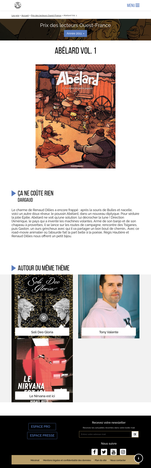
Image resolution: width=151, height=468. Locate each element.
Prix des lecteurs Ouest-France (46, 15)
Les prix (15, 15)
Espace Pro (42, 426)
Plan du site (100, 460)
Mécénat (35, 460)
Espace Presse (42, 435)
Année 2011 (75, 33)
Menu (133, 5)
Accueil (25, 15)
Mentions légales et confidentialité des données (67, 460)
